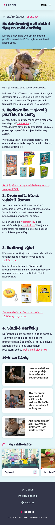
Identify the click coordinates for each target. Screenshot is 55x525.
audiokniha (23, 123)
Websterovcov (28, 221)
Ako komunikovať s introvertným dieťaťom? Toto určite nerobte (38, 425)
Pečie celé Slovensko (35, 349)
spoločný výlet (9, 260)
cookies (27, 502)
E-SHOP (27, 489)
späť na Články (13, 16)
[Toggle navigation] (46, 5)
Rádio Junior (27, 496)
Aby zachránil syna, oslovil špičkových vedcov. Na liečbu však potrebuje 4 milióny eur (38, 401)
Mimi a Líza (28, 225)
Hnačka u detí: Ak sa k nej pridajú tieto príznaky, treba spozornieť (38, 373)
